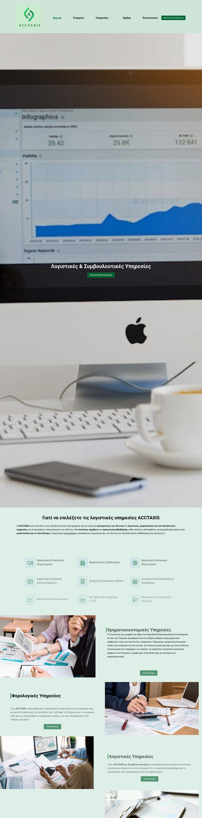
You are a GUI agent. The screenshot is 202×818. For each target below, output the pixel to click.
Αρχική (57, 17)
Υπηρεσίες (104, 17)
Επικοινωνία (150, 17)
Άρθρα (127, 17)
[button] (101, 277)
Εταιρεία (78, 17)
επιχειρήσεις (70, 533)
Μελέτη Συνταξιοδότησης (173, 18)
